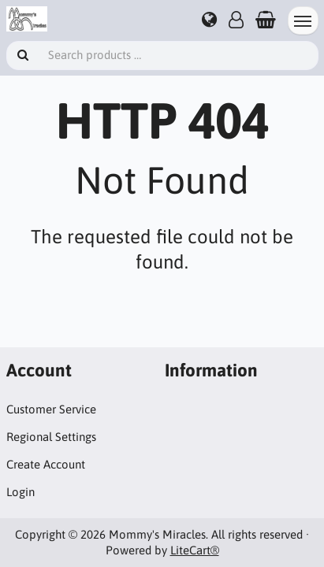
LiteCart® (194, 550)
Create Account (45, 464)
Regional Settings (51, 436)
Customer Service (51, 409)
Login (20, 491)
